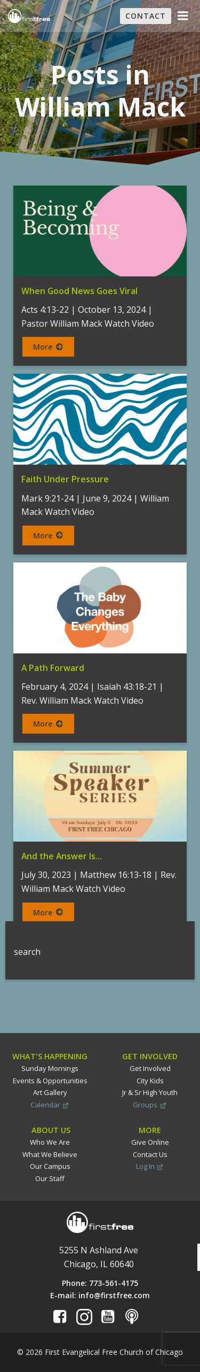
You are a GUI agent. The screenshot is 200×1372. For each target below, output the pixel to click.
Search (19, 928)
